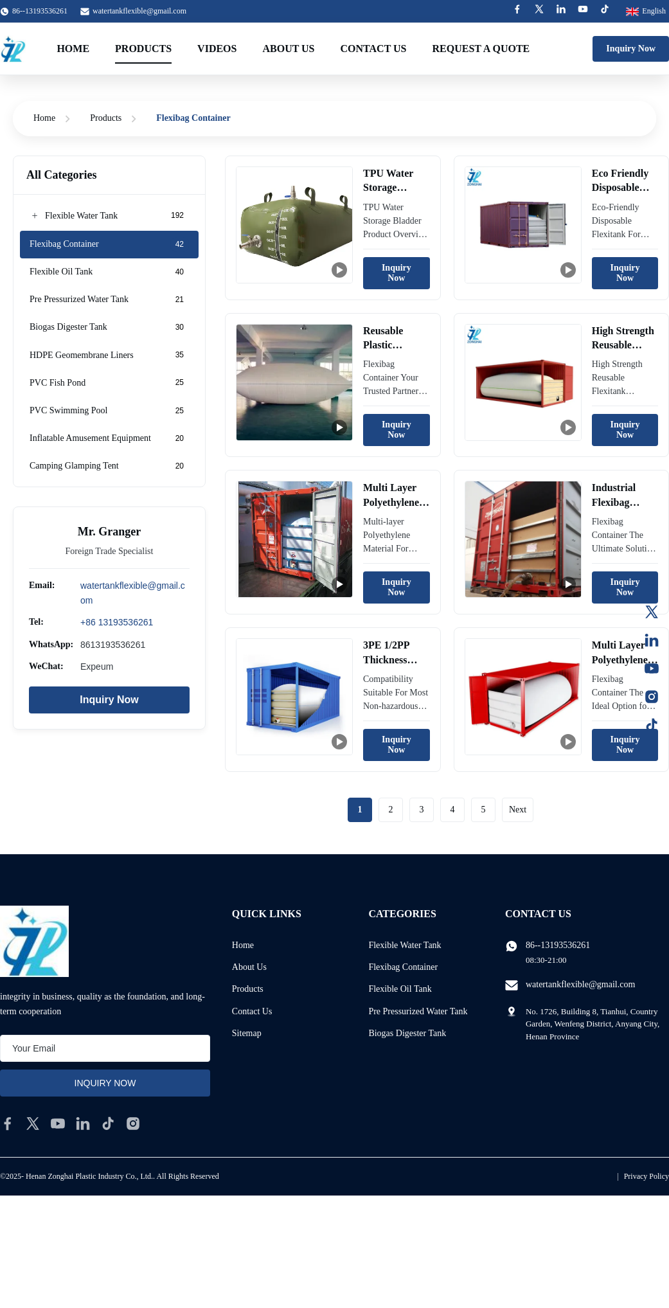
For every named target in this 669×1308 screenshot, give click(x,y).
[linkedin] (83, 1123)
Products (143, 48)
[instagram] (133, 1123)
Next (517, 809)
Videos (216, 48)
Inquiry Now (631, 48)
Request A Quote (481, 48)
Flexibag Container (403, 967)
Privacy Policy (646, 1176)
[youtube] (58, 1123)
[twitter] (32, 1123)
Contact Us (374, 48)
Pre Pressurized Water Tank (417, 1011)
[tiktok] (108, 1123)
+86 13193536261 (116, 622)
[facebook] (7, 1123)
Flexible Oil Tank (399, 989)
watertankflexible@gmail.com (139, 10)
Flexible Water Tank (404, 945)
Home (73, 48)
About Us (288, 48)
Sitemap (247, 1033)
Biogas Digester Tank (407, 1033)
